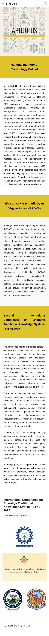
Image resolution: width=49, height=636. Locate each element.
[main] (24, 31)
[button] (3, 3)
